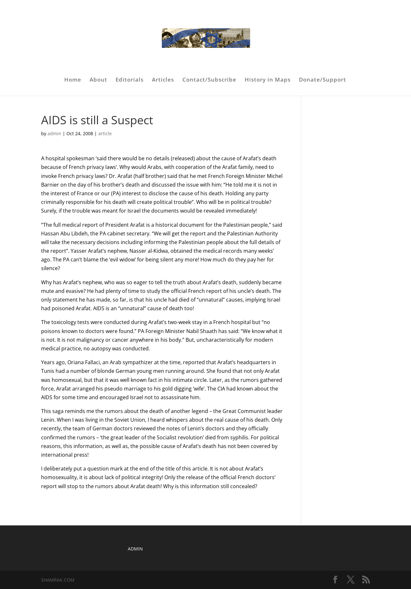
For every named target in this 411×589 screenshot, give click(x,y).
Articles (163, 80)
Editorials (130, 80)
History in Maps (268, 80)
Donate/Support (322, 80)
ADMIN (135, 549)
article (105, 133)
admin (54, 133)
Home (72, 80)
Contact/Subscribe (209, 80)
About (98, 80)
